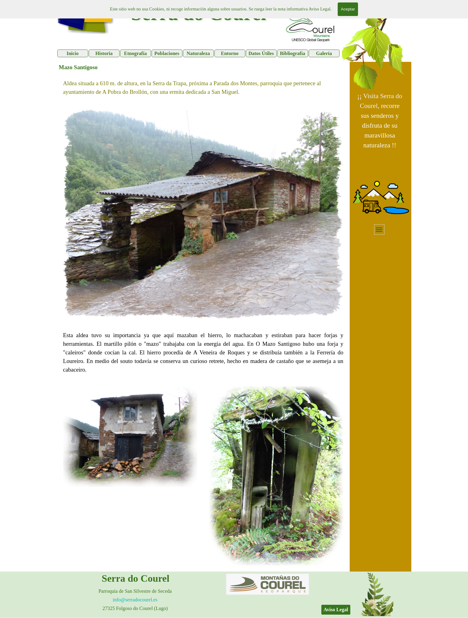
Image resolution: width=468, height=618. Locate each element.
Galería (324, 53)
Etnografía (135, 53)
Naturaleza (198, 53)
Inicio (73, 53)
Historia (104, 53)
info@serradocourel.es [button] (135, 599)
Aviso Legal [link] (336, 609)
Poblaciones (166, 53)
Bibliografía (292, 53)
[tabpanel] (379, 120)
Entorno (229, 53)
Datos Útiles (261, 53)
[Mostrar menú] (379, 229)
